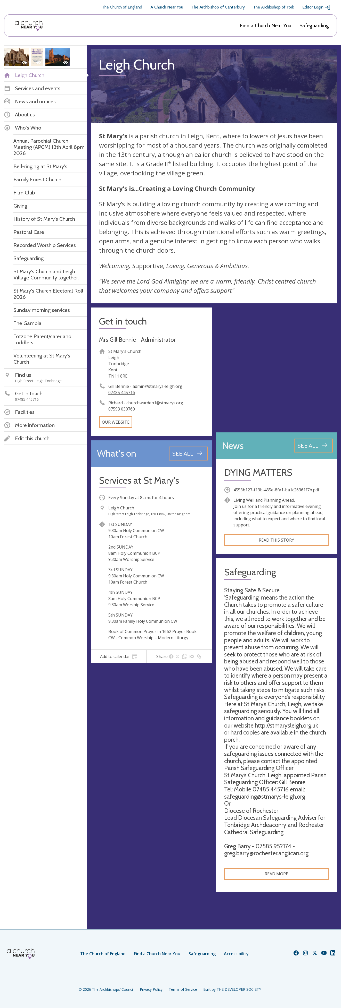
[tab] (118, 656)
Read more (276, 874)
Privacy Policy (151, 989)
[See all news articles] (313, 445)
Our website (115, 422)
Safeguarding (314, 25)
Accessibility (236, 953)
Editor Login (316, 7)
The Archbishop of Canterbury (218, 7)
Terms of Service (183, 989)
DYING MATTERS (258, 472)
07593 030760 (121, 409)
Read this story (276, 540)
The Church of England (122, 7)
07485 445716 (121, 392)
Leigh (195, 136)
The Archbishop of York (273, 7)
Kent (213, 136)
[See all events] (188, 453)
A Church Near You (166, 7)
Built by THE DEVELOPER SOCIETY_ (233, 989)
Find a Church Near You (265, 25)
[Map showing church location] (276, 367)
